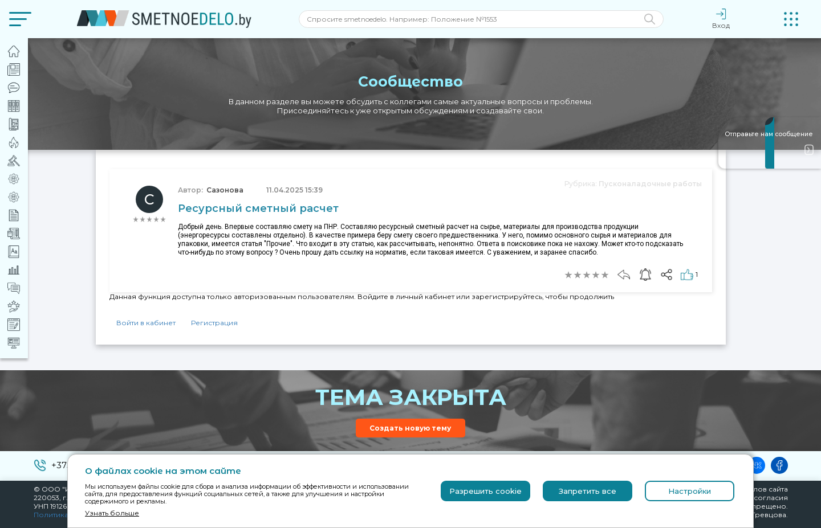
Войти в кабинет (146, 322)
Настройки (689, 491)
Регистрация (214, 322)
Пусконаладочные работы (650, 183)
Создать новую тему (410, 428)
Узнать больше (112, 513)
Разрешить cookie (485, 491)
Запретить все (587, 491)
